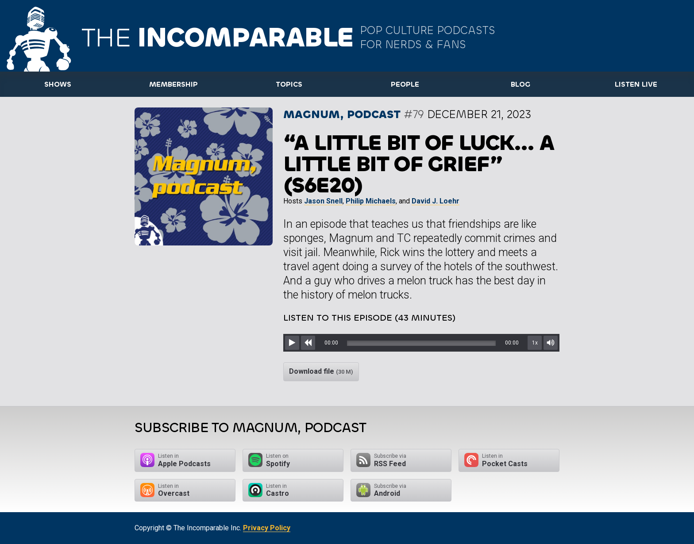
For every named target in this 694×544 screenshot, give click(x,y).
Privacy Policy (266, 528)
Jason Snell (323, 201)
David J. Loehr (435, 201)
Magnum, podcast (342, 114)
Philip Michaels (371, 201)
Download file (321, 371)
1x (535, 343)
